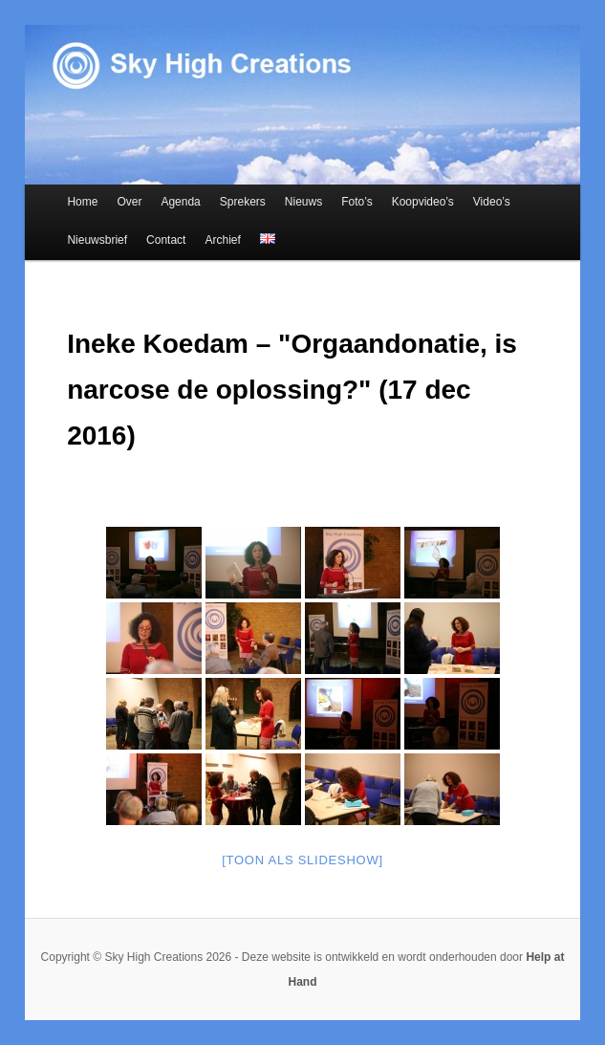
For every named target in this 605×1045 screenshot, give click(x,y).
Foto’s (356, 201)
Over (129, 201)
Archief (222, 240)
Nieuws (303, 201)
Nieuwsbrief (97, 240)
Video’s (491, 201)
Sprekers (243, 201)
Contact (165, 240)
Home (82, 201)
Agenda (180, 201)
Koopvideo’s (423, 201)
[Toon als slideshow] (302, 860)
